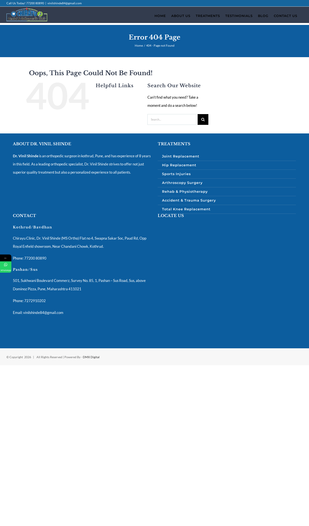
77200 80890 (35, 3)
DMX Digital (91, 357)
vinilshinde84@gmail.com (64, 3)
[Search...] (172, 119)
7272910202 (35, 300)
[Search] (203, 119)
